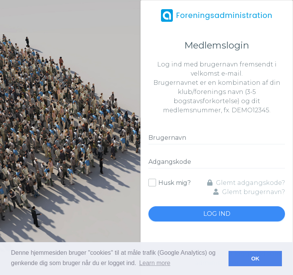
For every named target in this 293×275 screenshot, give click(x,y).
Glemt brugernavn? (249, 192)
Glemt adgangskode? (246, 182)
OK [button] (255, 259)
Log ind (216, 213)
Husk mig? (174, 182)
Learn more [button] (155, 263)
